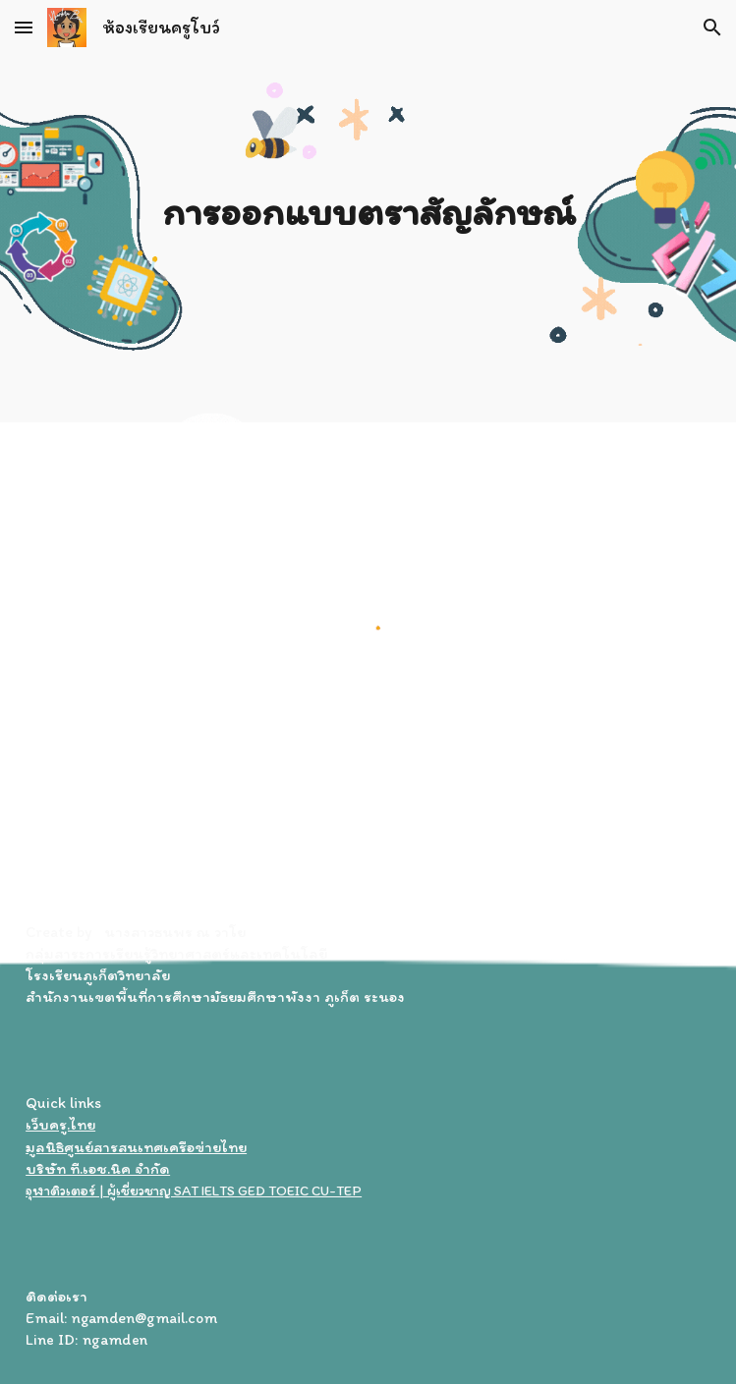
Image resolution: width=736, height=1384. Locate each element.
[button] (23, 27)
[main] (368, 211)
